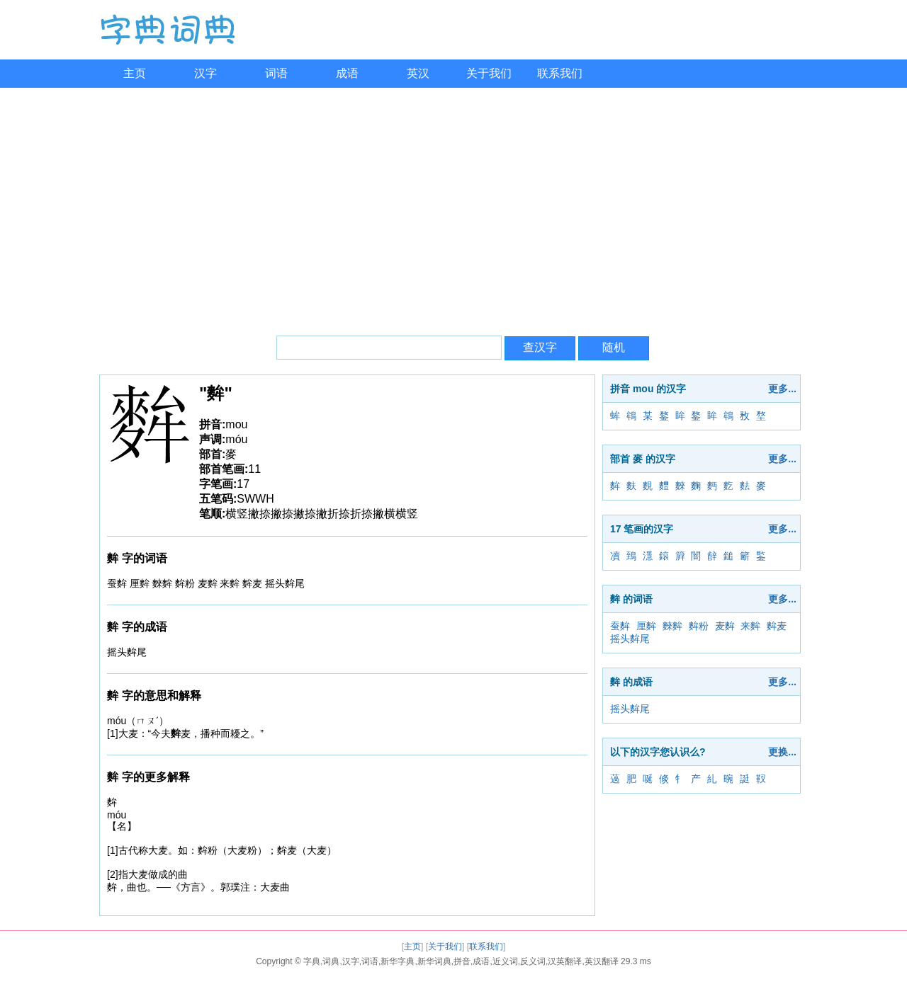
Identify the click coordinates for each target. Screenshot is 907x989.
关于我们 (489, 73)
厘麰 (646, 625)
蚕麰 (620, 625)
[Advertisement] (453, 208)
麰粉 (699, 625)
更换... (782, 752)
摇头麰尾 (630, 638)
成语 (347, 73)
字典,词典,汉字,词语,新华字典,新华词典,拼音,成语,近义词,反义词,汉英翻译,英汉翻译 (461, 961)
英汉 (418, 73)
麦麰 (725, 625)
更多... (782, 388)
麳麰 (672, 625)
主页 (134, 73)
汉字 (205, 73)
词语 (276, 73)
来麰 (750, 625)
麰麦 (777, 625)
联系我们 (559, 73)
